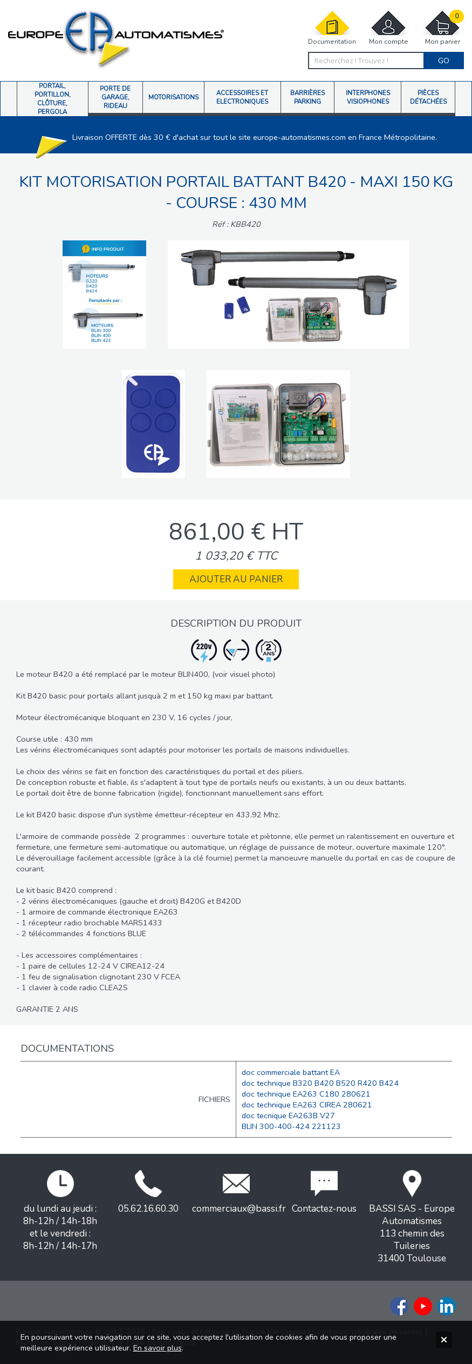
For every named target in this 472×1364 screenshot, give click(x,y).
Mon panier (442, 28)
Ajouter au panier (236, 579)
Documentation (332, 28)
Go (443, 60)
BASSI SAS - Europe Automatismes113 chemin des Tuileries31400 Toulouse (412, 1217)
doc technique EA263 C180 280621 (306, 1093)
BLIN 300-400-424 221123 (291, 1126)
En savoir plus (157, 1347)
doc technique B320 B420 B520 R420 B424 (320, 1083)
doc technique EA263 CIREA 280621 (307, 1104)
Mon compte (388, 28)
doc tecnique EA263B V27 (288, 1115)
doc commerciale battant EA (291, 1072)
